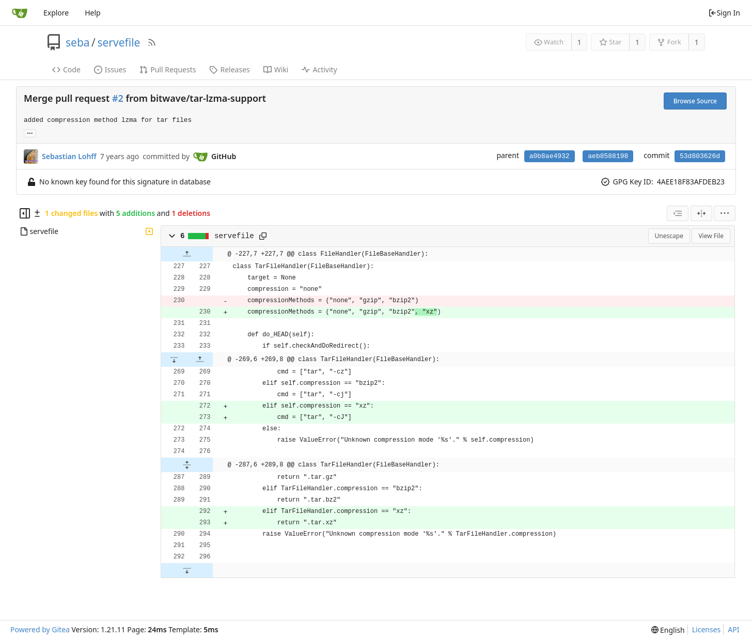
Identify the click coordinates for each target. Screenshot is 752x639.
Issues (110, 69)
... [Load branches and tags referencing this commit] (30, 132)
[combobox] (677, 213)
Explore (56, 13)
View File (711, 235)
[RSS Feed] (151, 42)
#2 (117, 98)
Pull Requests (167, 69)
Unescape (669, 235)
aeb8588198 (608, 156)
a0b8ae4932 (549, 156)
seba (78, 42)
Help (93, 13)
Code (66, 69)
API (733, 629)
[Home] (19, 13)
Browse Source (695, 101)
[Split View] (701, 213)
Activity (319, 69)
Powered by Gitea (40, 629)
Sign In (724, 13)
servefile (118, 42)
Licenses (706, 629)
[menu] (724, 213)
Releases (229, 69)
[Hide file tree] (25, 213)
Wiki (276, 69)
